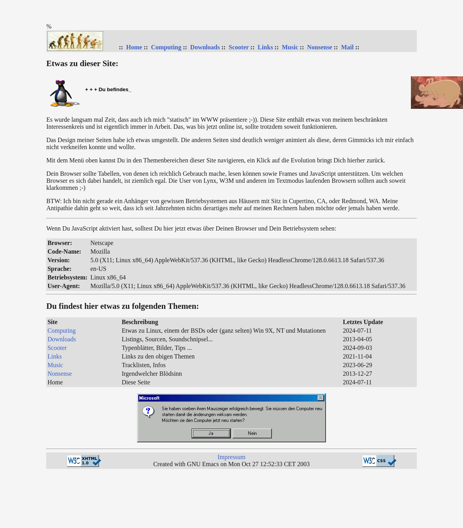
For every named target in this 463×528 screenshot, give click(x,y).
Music (290, 47)
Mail (347, 47)
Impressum (231, 457)
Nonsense (319, 47)
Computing (166, 47)
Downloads (205, 47)
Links (265, 47)
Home (134, 47)
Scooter (239, 47)
